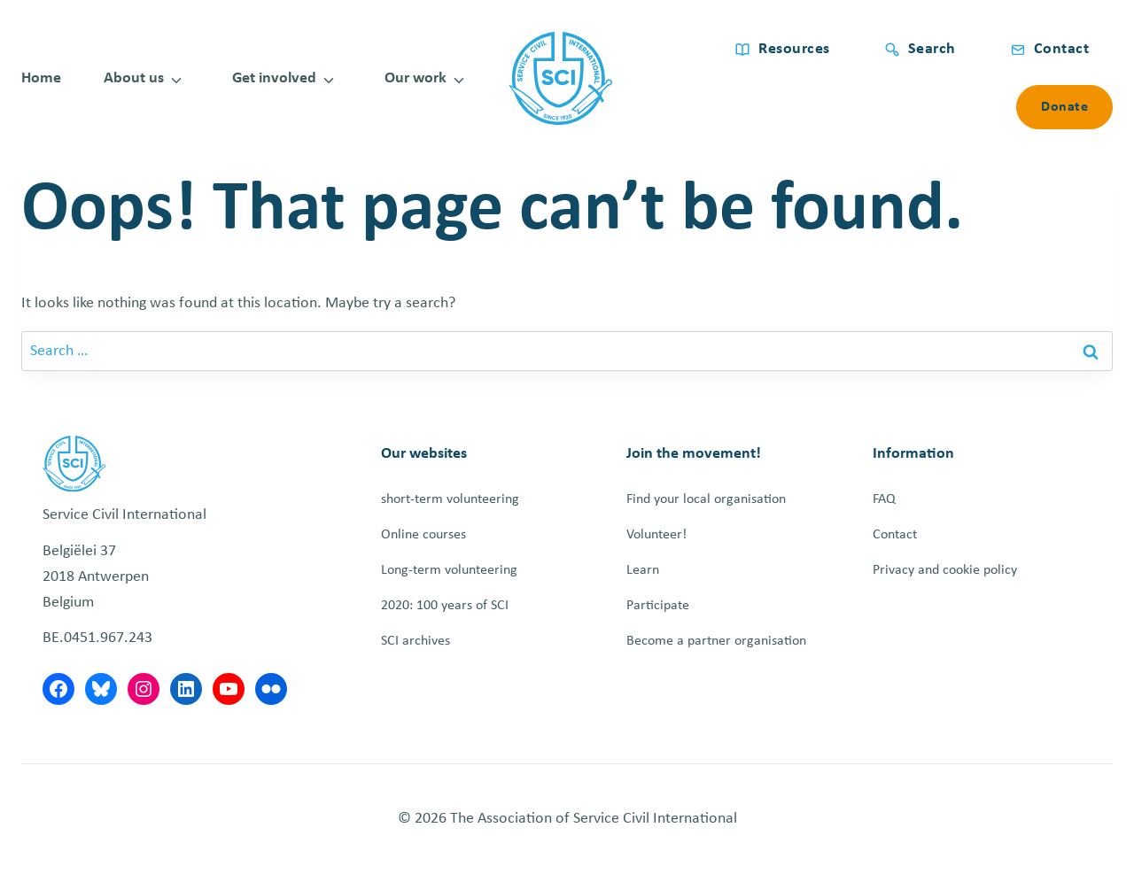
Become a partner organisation (716, 641)
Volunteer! (656, 535)
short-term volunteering (450, 499)
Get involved (274, 78)
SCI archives (415, 641)
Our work (415, 78)
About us (134, 78)
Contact (895, 535)
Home (41, 78)
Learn (642, 570)
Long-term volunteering (449, 570)
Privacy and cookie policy (945, 570)
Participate (657, 606)
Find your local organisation (706, 499)
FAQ (884, 499)
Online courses (423, 535)
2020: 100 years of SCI (445, 606)
